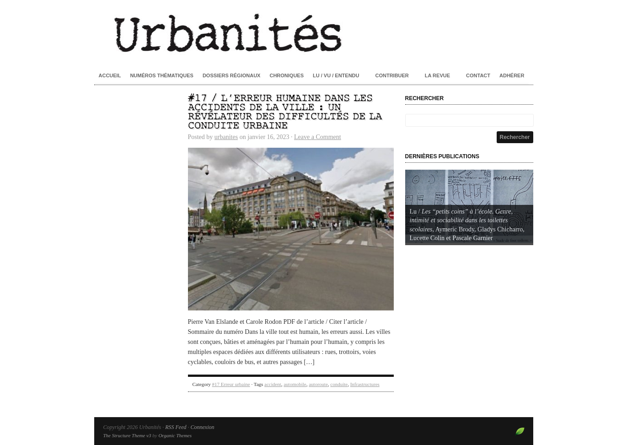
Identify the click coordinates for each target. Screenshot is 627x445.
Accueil (110, 75)
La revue (437, 75)
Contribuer (391, 75)
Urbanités (313, 32)
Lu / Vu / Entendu (336, 75)
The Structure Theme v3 (127, 435)
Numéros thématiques (161, 75)
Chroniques (286, 75)
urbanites (226, 137)
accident (272, 384)
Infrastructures (365, 384)
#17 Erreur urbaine (231, 384)
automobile (295, 384)
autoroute (318, 384)
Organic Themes (175, 435)
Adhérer (511, 75)
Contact (478, 75)
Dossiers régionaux (232, 75)
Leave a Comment (317, 137)
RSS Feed (175, 427)
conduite (339, 384)
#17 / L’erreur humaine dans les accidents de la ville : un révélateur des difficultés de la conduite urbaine (285, 112)
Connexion (202, 427)
